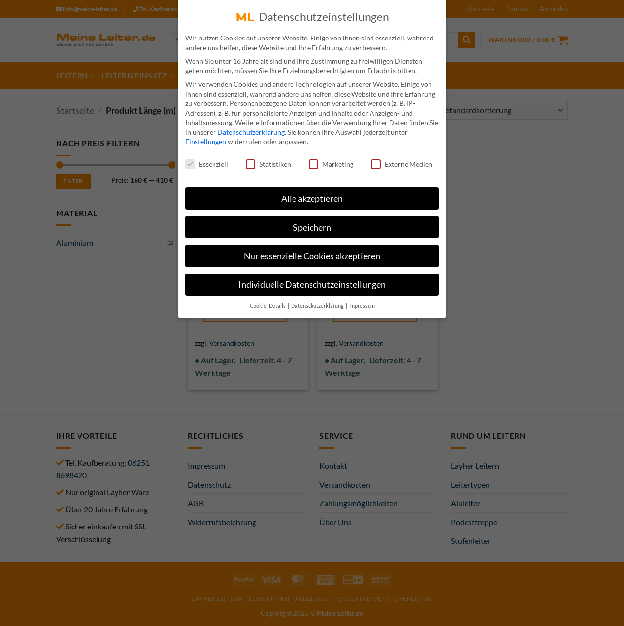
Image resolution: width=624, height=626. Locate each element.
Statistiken (268, 157)
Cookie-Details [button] (268, 299)
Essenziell (206, 157)
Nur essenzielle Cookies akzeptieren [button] (312, 249)
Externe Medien (401, 157)
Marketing (331, 157)
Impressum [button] (362, 299)
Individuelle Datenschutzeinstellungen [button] (312, 278)
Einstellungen (205, 135)
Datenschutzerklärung (251, 125)
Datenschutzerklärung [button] (318, 299)
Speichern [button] (312, 220)
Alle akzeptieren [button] (312, 192)
